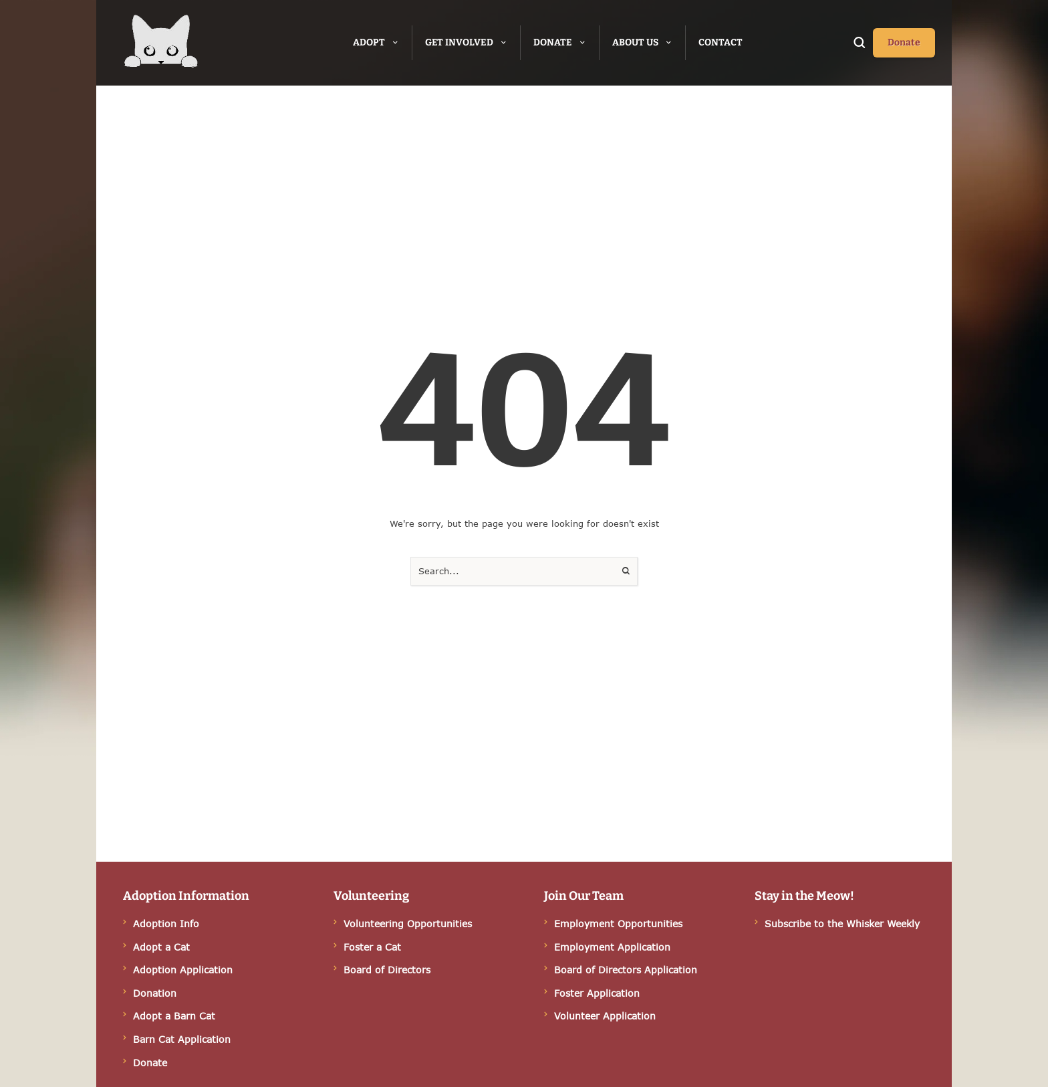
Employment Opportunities (618, 923)
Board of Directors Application (625, 969)
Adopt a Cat (161, 947)
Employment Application (612, 947)
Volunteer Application (605, 1015)
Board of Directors (387, 969)
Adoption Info (166, 923)
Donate (150, 1062)
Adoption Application (183, 969)
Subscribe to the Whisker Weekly (842, 923)
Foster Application (597, 993)
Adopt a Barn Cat (174, 1015)
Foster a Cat (372, 947)
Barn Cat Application (182, 1039)
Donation (154, 993)
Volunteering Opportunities (408, 923)
